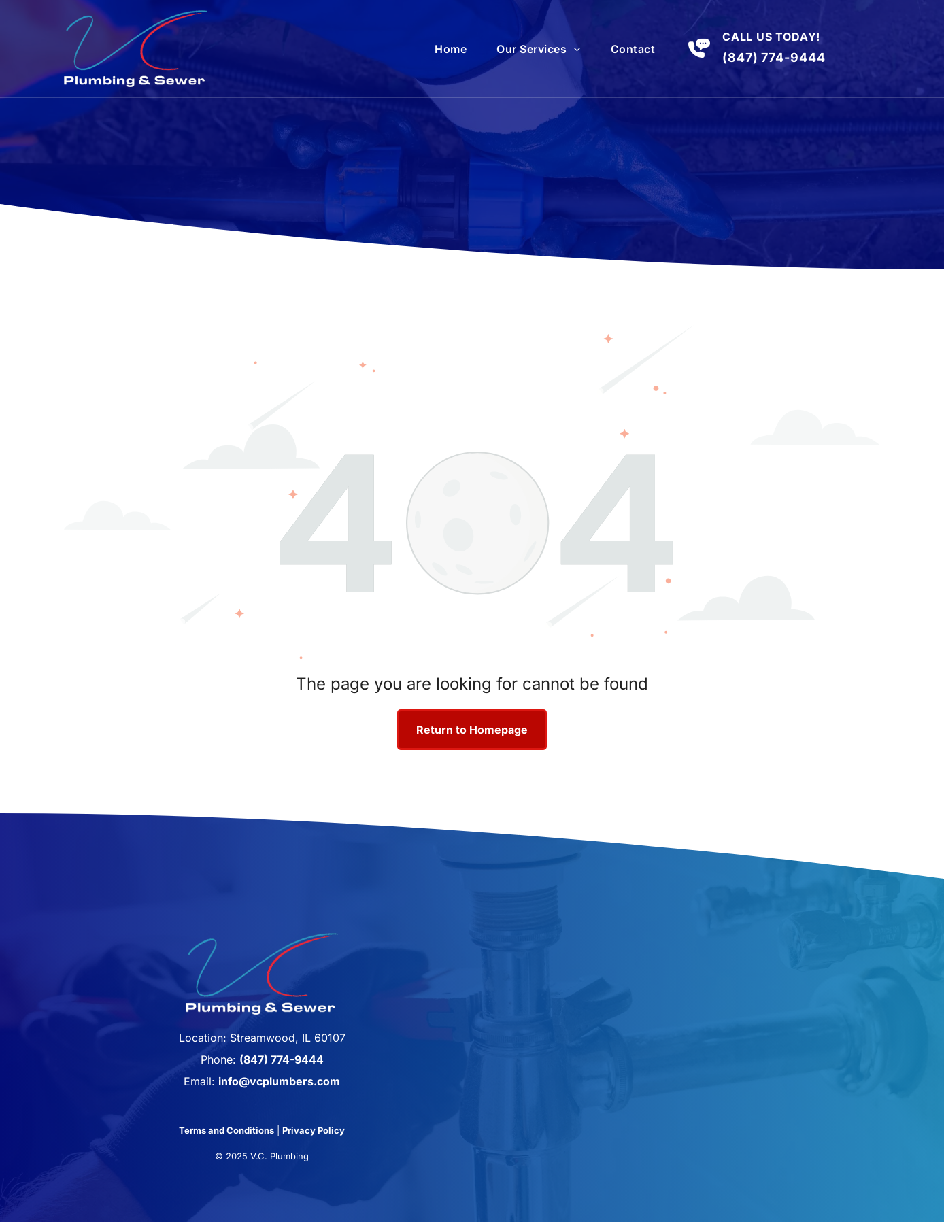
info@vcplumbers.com (279, 1081)
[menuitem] (451, 49)
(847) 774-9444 (774, 57)
